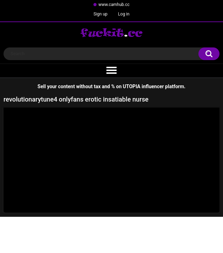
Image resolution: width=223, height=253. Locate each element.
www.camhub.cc (114, 4)
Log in (124, 14)
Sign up (100, 14)
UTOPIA (131, 86)
